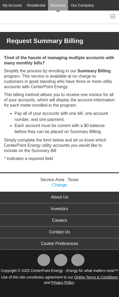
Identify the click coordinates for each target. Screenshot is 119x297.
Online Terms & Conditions (96, 277)
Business (58, 5)
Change (59, 185)
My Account (12, 5)
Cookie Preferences (59, 243)
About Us (59, 197)
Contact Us (59, 232)
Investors (59, 208)
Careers (59, 220)
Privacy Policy (62, 282)
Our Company (82, 5)
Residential (36, 5)
